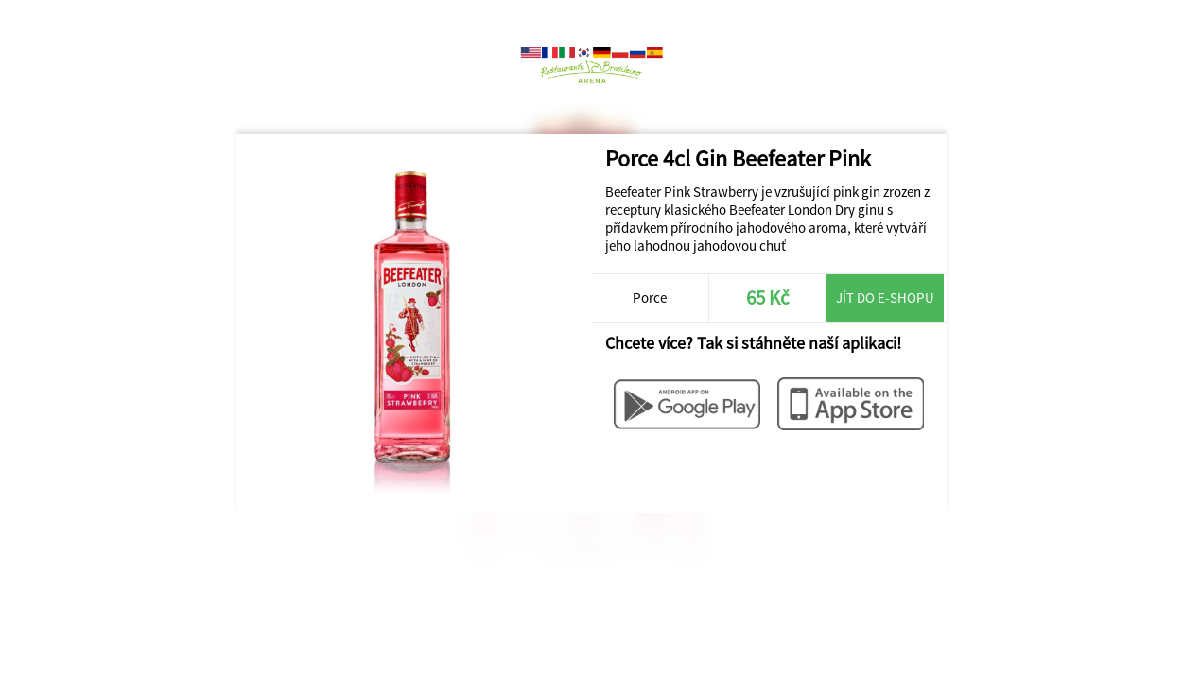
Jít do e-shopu (885, 297)
